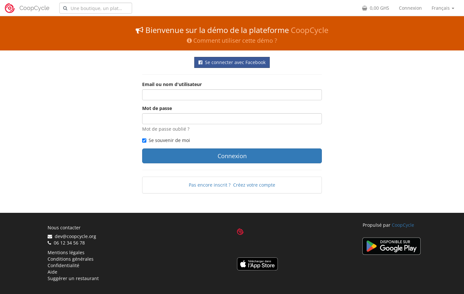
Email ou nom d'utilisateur (172, 84)
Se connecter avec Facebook (232, 62)
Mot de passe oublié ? (165, 129)
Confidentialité (63, 265)
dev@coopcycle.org (72, 236)
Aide (52, 272)
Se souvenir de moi (166, 140)
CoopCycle (34, 8)
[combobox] (95, 8)
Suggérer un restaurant (73, 278)
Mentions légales (66, 252)
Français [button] (443, 8)
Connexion (410, 8)
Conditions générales (71, 259)
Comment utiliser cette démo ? (232, 40)
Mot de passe (157, 108)
